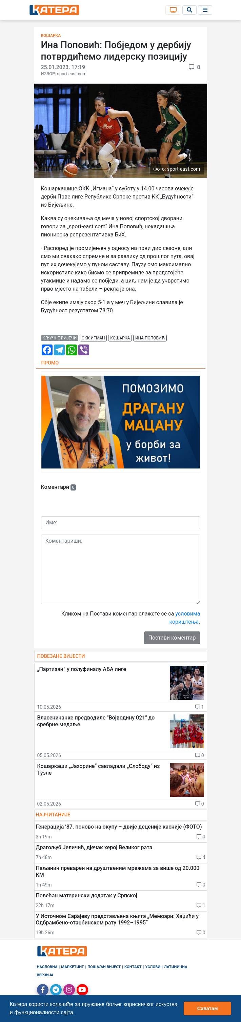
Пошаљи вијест (104, 967)
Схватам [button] (207, 1008)
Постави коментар (172, 637)
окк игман (93, 338)
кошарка (120, 338)
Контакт (133, 967)
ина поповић (150, 338)
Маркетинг (72, 967)
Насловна (47, 967)
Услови (152, 967)
